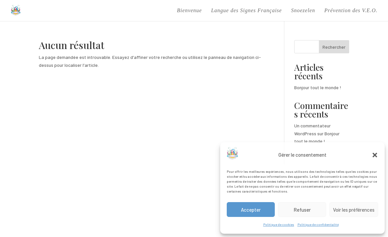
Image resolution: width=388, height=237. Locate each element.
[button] (375, 155)
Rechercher (334, 47)
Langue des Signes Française (246, 10)
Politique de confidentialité (318, 224)
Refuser (302, 210)
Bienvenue (189, 10)
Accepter (251, 210)
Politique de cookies (278, 224)
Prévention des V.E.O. (350, 10)
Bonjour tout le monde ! (317, 87)
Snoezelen (303, 10)
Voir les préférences (354, 210)
